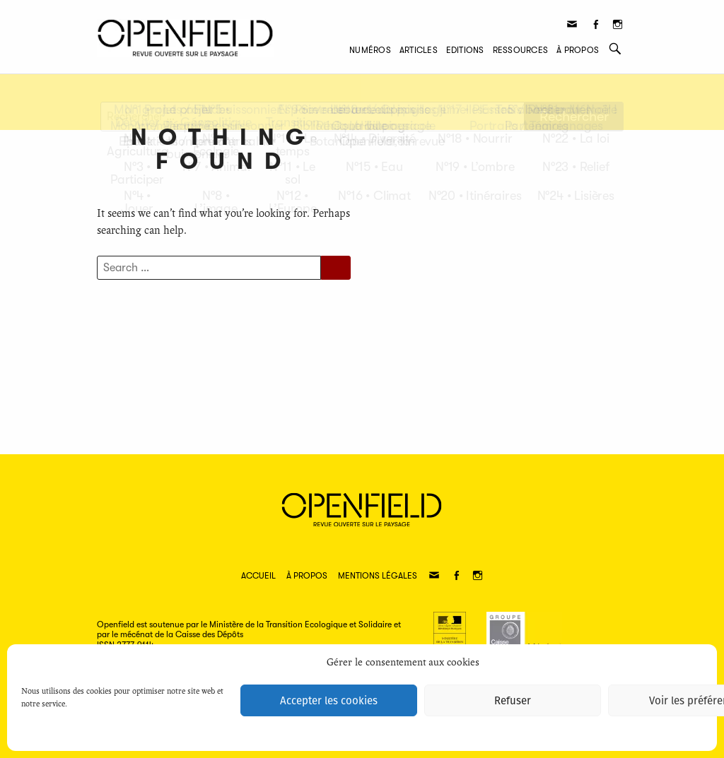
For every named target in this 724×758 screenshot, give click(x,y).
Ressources (520, 50)
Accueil (258, 576)
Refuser (512, 700)
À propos (577, 50)
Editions (465, 50)
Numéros (370, 50)
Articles (418, 50)
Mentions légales (377, 576)
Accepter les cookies (329, 700)
